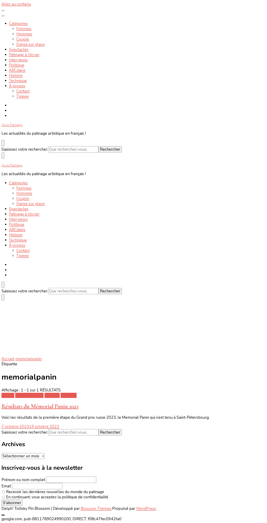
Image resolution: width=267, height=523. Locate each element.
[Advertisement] (133, 328)
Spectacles (18, 49)
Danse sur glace (30, 44)
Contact (23, 91)
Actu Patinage (12, 124)
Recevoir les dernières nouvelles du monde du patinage (53, 491)
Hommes (24, 34)
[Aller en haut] (2, 515)
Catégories (18, 23)
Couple (22, 39)
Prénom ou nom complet (23, 479)
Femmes (24, 28)
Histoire (15, 75)
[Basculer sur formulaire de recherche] (2, 143)
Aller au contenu (16, 4)
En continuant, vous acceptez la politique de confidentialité (55, 497)
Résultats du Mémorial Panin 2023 (40, 406)
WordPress (146, 508)
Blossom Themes (96, 508)
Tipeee (22, 96)
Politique (16, 65)
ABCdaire (17, 70)
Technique (18, 80)
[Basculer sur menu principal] (2, 10)
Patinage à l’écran (24, 54)
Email (6, 486)
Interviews (18, 60)
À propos (17, 85)
